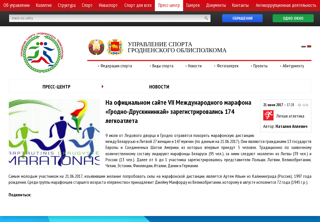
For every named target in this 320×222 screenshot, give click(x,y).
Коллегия (44, 5)
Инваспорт (108, 5)
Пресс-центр (169, 5)
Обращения (242, 18)
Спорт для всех (138, 5)
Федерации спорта (116, 66)
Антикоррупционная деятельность (286, 5)
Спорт (87, 5)
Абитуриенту (293, 66)
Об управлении (16, 5)
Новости (195, 66)
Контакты (240, 5)
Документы (216, 5)
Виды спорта (162, 66)
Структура (67, 5)
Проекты (260, 66)
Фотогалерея (227, 66)
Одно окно (293, 18)
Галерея (193, 5)
